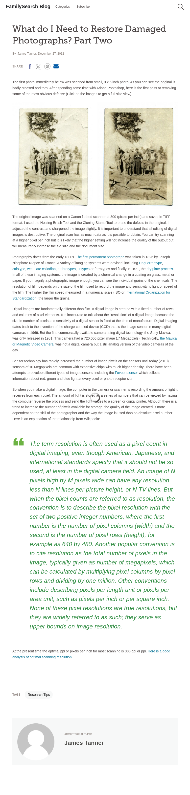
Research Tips (39, 695)
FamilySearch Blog (28, 6)
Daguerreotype (150, 263)
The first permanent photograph (100, 257)
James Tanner (27, 53)
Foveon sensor (126, 373)
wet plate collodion (41, 269)
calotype (18, 269)
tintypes (84, 269)
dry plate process (159, 269)
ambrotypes (67, 269)
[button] (181, 6)
